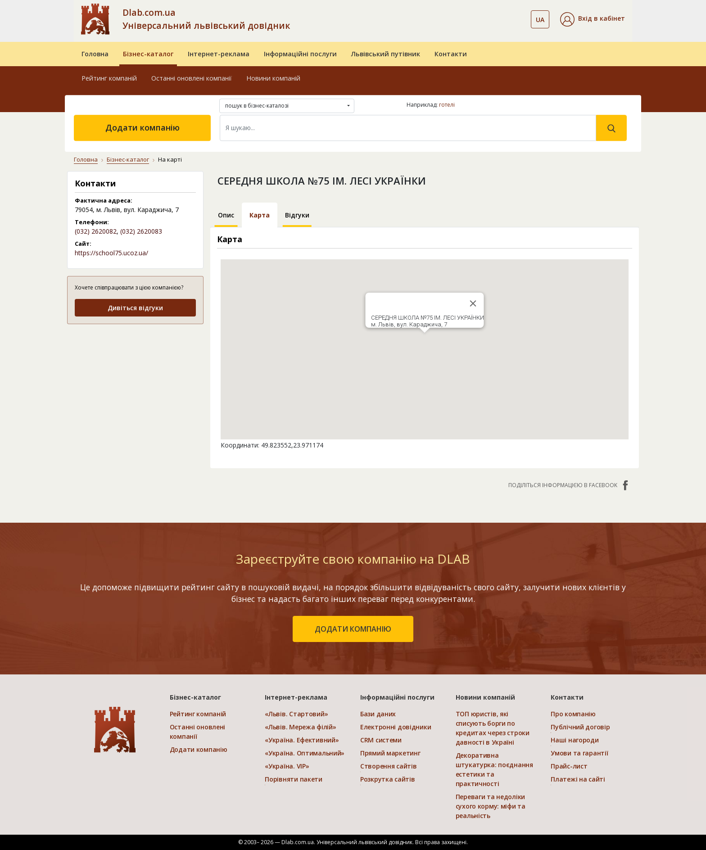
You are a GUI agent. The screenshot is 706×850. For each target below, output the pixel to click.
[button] (592, 19)
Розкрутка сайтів (387, 779)
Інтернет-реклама (218, 54)
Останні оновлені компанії (191, 78)
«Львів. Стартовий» (296, 714)
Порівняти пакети (293, 779)
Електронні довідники (395, 727)
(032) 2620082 (96, 231)
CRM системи (381, 740)
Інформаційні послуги (300, 54)
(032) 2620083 (141, 231)
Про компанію (573, 714)
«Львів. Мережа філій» (300, 727)
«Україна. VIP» (287, 766)
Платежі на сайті (578, 779)
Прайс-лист (569, 766)
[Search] (408, 128)
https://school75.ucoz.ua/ (111, 253)
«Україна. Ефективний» (302, 740)
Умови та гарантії (579, 753)
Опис (226, 215)
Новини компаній (273, 78)
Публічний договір (580, 727)
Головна (95, 54)
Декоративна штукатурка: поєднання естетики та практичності (494, 769)
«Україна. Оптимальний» (304, 753)
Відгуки (297, 215)
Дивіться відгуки (135, 307)
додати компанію (353, 629)
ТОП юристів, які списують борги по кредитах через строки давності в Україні (493, 728)
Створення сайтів (388, 766)
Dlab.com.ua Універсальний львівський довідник (206, 19)
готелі (447, 105)
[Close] (473, 303)
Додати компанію (142, 127)
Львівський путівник (385, 54)
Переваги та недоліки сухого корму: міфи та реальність (490, 806)
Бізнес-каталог (148, 54)
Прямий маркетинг (390, 753)
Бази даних (378, 714)
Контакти (450, 54)
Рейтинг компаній (109, 78)
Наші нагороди (574, 740)
